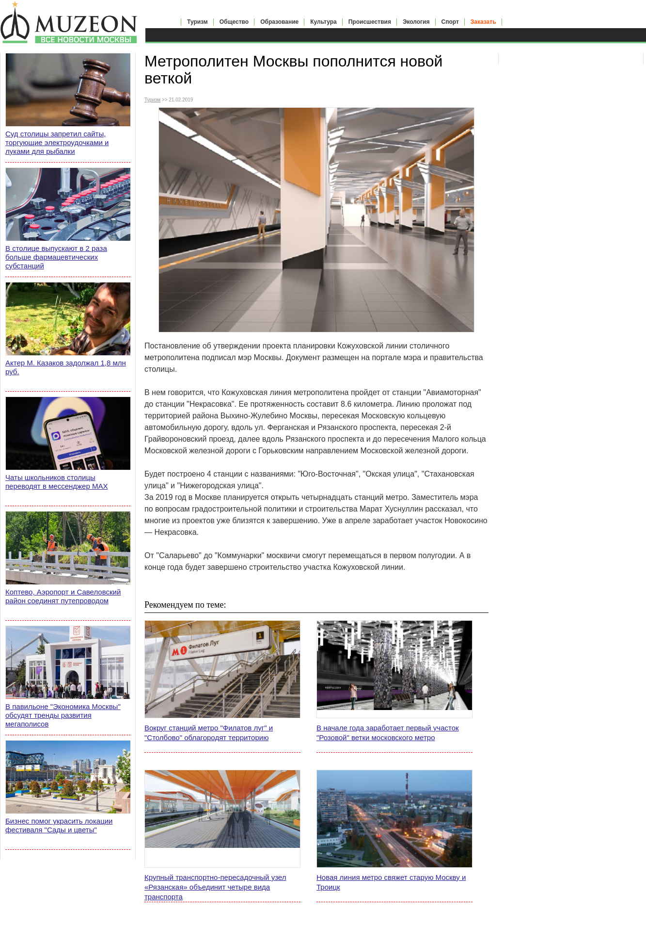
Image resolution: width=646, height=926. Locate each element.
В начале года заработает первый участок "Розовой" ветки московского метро (387, 733)
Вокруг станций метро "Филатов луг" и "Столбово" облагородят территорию (208, 733)
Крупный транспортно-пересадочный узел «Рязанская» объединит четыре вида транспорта (215, 887)
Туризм (197, 21)
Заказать (483, 21)
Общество (234, 21)
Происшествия (369, 21)
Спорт (450, 21)
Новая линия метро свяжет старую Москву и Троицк (391, 882)
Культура (323, 21)
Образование (279, 21)
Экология (416, 21)
